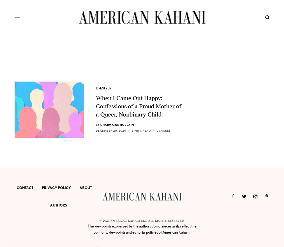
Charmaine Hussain (117, 124)
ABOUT (86, 188)
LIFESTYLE (103, 88)
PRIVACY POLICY (56, 188)
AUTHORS (58, 205)
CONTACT (25, 188)
